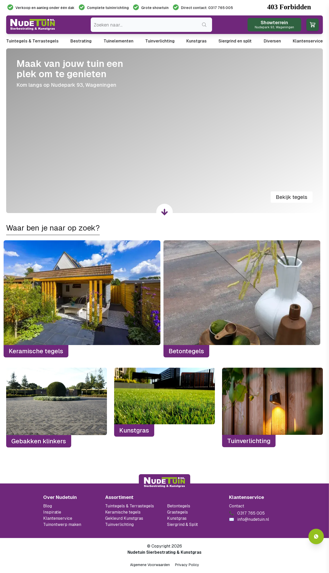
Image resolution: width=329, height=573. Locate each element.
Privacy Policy (187, 565)
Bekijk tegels (291, 197)
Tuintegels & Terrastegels (32, 41)
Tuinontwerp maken (62, 524)
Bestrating (81, 41)
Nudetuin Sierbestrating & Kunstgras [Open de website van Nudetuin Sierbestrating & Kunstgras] (164, 552)
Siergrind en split (235, 41)
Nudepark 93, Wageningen (83, 85)
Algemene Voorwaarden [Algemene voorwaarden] (150, 565)
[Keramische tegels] (82, 299)
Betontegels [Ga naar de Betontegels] (178, 506)
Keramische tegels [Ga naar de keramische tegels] (123, 512)
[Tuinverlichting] (272, 408)
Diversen (272, 41)
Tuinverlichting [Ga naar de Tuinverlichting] (119, 524)
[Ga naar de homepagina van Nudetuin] (32, 24)
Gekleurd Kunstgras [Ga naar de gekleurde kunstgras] (124, 518)
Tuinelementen (118, 41)
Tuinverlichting (160, 41)
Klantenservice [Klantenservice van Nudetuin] (57, 518)
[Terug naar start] (164, 482)
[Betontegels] (241, 299)
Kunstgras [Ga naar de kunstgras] (177, 518)
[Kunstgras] (164, 408)
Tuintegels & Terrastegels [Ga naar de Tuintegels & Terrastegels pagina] (129, 506)
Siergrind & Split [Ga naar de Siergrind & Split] (182, 524)
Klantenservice (308, 41)
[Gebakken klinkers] (56, 408)
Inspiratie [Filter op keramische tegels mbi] (52, 512)
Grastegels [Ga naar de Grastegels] (177, 512)
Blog (47, 506)
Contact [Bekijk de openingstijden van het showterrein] (236, 506)
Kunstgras (196, 41)
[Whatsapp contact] (316, 536)
